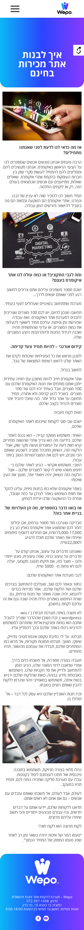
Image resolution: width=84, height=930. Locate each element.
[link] (65, 14)
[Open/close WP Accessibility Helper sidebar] (78, 50)
